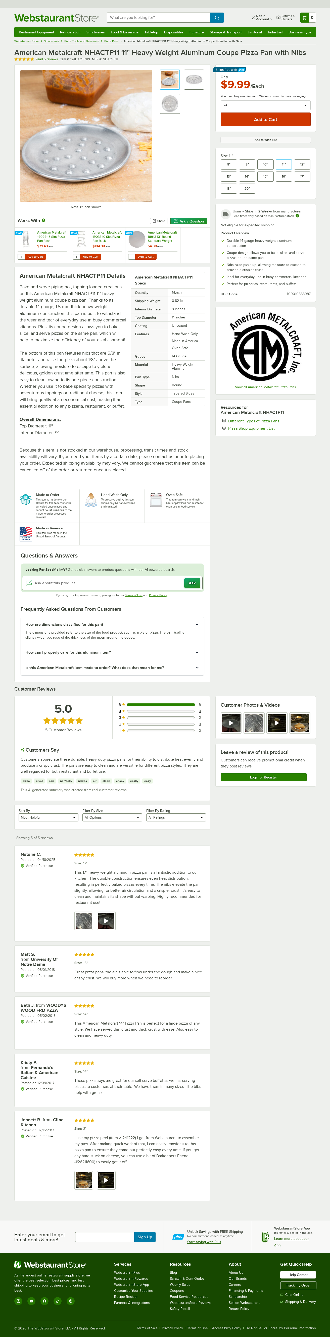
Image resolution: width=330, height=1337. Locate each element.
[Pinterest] (71, 1301)
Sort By (24, 810)
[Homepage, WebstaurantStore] (56, 18)
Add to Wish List (266, 140)
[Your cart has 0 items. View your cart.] (308, 18)
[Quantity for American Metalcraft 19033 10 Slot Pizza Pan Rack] (76, 257)
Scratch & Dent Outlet (187, 1278)
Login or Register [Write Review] (263, 777)
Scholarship (238, 1297)
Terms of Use (134, 595)
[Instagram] (18, 1301)
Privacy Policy (158, 595)
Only (224, 77)
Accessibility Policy (226, 1328)
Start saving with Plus (204, 1242)
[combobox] (158, 18)
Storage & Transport (226, 32)
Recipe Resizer (126, 1297)
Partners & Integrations (132, 1303)
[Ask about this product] (112, 583)
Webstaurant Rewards (131, 1278)
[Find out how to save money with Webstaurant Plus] (19, 233)
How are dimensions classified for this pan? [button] (64, 624)
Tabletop (151, 32)
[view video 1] (231, 723)
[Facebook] (44, 1301)
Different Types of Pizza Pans (269, 421)
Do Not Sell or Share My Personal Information (281, 1328)
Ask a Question (189, 221)
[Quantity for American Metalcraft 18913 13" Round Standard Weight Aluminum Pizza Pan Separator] (131, 257)
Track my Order (298, 1285)
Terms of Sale (147, 1328)
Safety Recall (180, 1309)
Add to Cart (35, 256)
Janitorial (255, 32)
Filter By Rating (158, 810)
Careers (235, 1285)
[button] (170, 80)
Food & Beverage (124, 32)
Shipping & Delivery (298, 1302)
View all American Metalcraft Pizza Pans (265, 387)
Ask (192, 583)
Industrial (275, 32)
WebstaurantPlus (127, 1272)
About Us (236, 1272)
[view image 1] (83, 921)
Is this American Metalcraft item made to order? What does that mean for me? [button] (94, 667)
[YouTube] (31, 1301)
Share (158, 221)
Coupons (177, 1291)
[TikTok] (58, 1301)
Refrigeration (70, 32)
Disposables (173, 32)
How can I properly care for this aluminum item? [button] (68, 652)
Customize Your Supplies (133, 1291)
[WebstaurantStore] (55, 1265)
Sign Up (145, 1237)
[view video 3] (277, 723)
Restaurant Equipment (36, 32)
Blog (173, 1272)
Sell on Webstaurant (244, 1303)
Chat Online (292, 1295)
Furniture (197, 32)
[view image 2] (254, 723)
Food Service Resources (189, 1297)
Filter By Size (92, 810)
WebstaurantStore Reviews (191, 1303)
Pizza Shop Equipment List (266, 428)
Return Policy (239, 1309)
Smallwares (95, 32)
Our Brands (238, 1278)
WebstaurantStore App (131, 1285)
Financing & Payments (246, 1291)
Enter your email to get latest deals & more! (39, 1237)
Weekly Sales (180, 1285)
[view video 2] (106, 921)
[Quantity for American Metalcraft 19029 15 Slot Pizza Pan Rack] (21, 257)
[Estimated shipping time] (297, 215)
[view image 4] (299, 723)
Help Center (298, 1275)
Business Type (300, 32)
